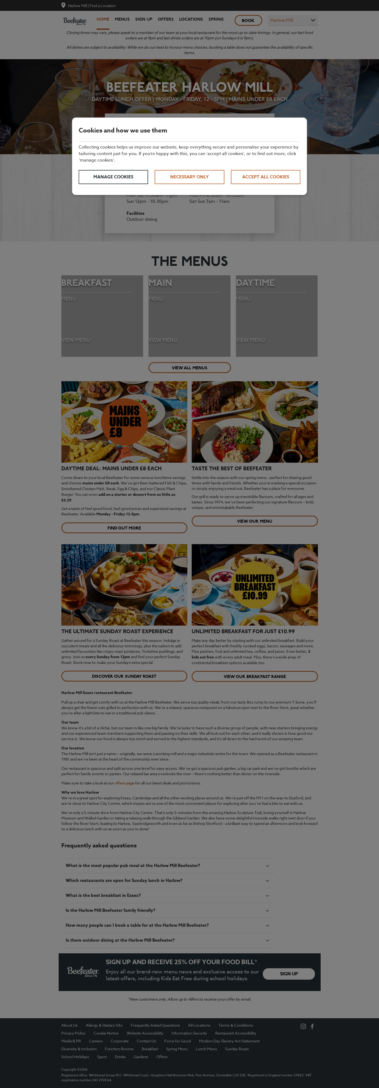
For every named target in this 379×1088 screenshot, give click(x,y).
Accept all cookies (265, 177)
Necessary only (189, 177)
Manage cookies (113, 177)
